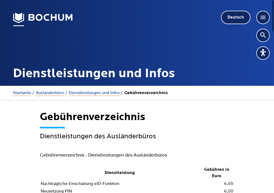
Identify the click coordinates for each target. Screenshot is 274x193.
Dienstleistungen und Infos (94, 92)
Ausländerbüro (50, 92)
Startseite (22, 92)
